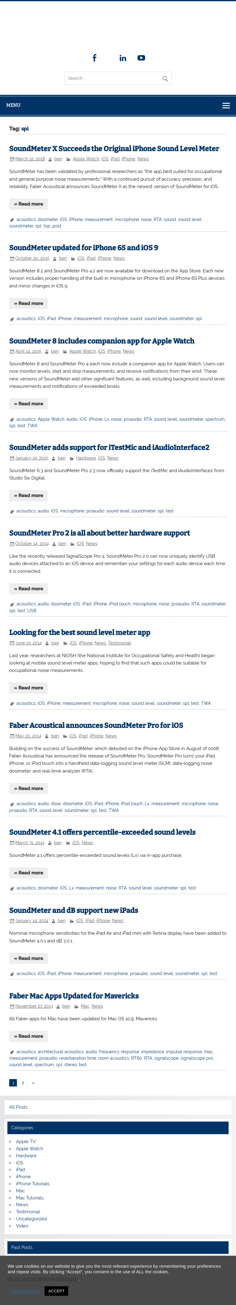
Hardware (86, 458)
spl (38, 225)
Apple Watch (86, 158)
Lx (106, 419)
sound (170, 219)
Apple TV (26, 1141)
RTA (158, 219)
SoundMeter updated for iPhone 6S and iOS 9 (83, 248)
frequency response (119, 1051)
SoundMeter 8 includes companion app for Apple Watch (101, 341)
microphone (127, 219)
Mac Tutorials (30, 1198)
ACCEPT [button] (56, 1291)
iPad (115, 158)
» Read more (28, 204)
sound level (189, 219)
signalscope (166, 1058)
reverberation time (77, 1058)
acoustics (26, 219)
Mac (85, 1006)
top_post (52, 225)
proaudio (133, 419)
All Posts (18, 1107)
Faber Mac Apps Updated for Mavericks (74, 996)
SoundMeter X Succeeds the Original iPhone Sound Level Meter (114, 149)
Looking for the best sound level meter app (79, 632)
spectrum (215, 419)
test (21, 425)
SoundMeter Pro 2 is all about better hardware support (99, 533)
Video (22, 1226)
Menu (13, 105)
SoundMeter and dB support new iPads (73, 910)
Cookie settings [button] (24, 1291)
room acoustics (113, 1058)
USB (31, 610)
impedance (152, 1051)
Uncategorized (31, 1219)
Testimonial (119, 642)
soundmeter (21, 225)
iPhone (128, 158)
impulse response (184, 1051)
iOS (104, 158)
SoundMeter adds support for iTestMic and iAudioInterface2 (109, 448)
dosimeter (48, 219)
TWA (32, 425)
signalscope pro (197, 1058)
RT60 (136, 1058)
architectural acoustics (61, 1051)
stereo (70, 1064)
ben (58, 158)
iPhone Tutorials (32, 1184)
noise (146, 219)
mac (208, 1051)
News (143, 158)
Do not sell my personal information (43, 1278)
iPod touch (120, 603)
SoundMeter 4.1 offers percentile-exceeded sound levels (102, 832)
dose (56, 803)
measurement (99, 219)
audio (71, 419)
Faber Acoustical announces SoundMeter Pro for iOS (96, 725)
